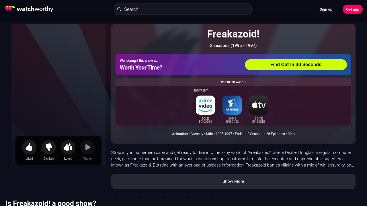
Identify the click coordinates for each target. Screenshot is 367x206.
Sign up (326, 9)
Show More (233, 181)
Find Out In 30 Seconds (295, 64)
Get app (352, 9)
